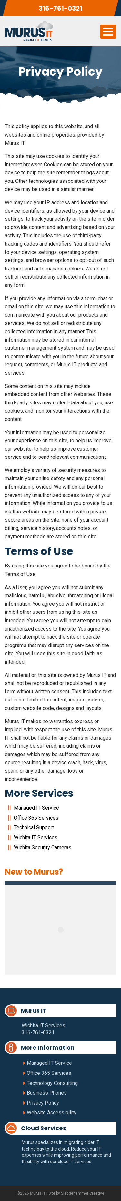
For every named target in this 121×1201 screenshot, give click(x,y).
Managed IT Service (36, 808)
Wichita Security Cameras (42, 847)
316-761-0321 (60, 8)
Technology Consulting (52, 1083)
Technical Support (34, 827)
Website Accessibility (51, 1112)
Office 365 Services (36, 818)
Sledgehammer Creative (82, 1193)
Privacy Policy (43, 1103)
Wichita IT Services (35, 837)
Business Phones (47, 1093)
